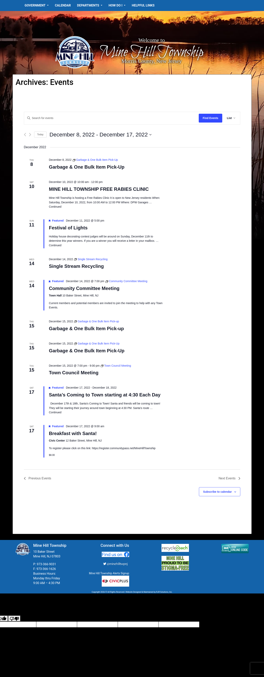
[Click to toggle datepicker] (101, 135)
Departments (88, 5)
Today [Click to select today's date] (40, 134)
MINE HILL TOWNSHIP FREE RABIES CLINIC (99, 189)
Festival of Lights (68, 227)
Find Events (210, 118)
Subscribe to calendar (217, 491)
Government (35, 5)
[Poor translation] (14, 618)
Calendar (63, 5)
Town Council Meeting (73, 372)
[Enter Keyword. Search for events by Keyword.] (111, 118)
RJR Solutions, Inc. (164, 592)
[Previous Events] (25, 134)
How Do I (116, 5)
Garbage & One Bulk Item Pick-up (86, 328)
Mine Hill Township (151, 52)
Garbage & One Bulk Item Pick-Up (86, 167)
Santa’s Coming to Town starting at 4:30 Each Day (104, 394)
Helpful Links (143, 5)
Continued (55, 206)
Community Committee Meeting (84, 288)
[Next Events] (30, 134)
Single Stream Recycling (76, 266)
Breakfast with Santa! (73, 433)
